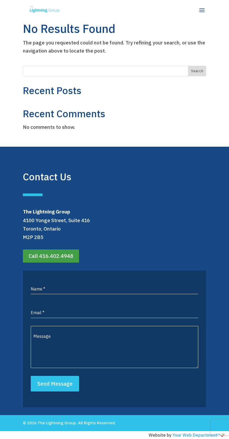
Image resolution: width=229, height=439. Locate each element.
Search (197, 71)
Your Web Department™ (199, 435)
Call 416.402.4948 (51, 255)
